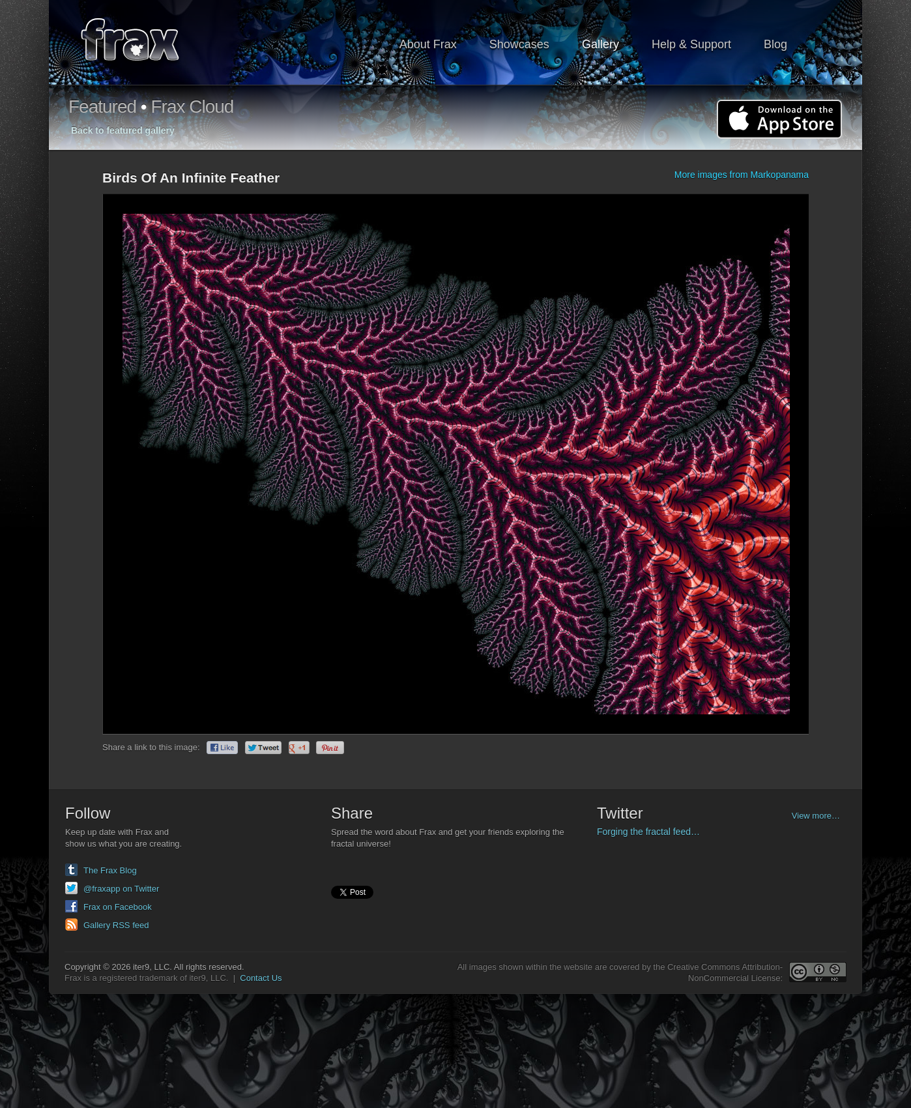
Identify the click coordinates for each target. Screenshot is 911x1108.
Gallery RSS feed (116, 925)
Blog (775, 44)
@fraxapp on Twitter (121, 889)
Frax (138, 42)
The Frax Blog (110, 870)
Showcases (519, 44)
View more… (816, 816)
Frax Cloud (192, 106)
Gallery (600, 44)
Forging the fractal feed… (648, 831)
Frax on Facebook (117, 907)
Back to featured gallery (123, 130)
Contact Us (261, 978)
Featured (102, 106)
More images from (741, 174)
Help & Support (691, 44)
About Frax (428, 44)
